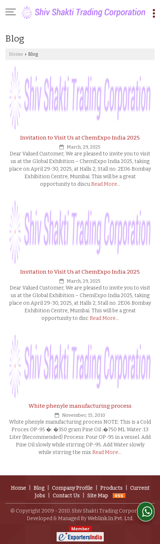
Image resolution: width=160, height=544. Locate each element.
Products (111, 488)
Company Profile (72, 488)
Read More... (105, 184)
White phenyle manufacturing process (80, 406)
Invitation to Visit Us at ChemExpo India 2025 (80, 137)
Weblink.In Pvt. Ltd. (110, 518)
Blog (39, 488)
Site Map (97, 496)
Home (16, 54)
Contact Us (66, 496)
